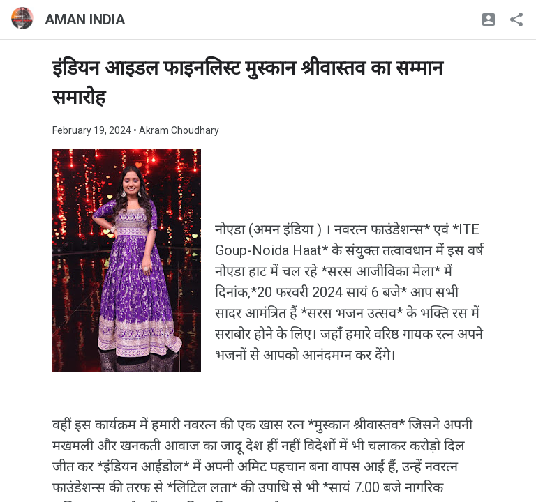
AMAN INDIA (85, 19)
